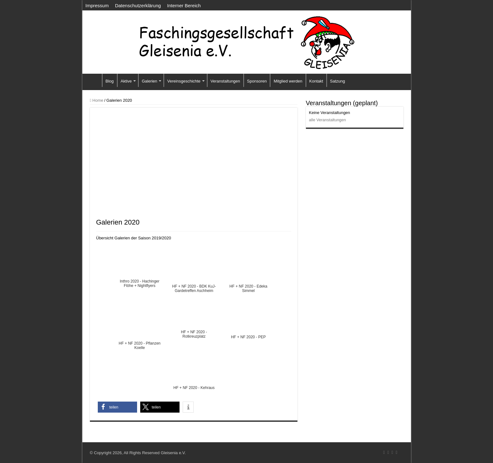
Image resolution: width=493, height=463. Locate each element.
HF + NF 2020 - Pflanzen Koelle (139, 344)
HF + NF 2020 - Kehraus (193, 388)
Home (96, 100)
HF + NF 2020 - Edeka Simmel (248, 287)
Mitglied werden (288, 81)
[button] (117, 407)
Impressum (97, 5)
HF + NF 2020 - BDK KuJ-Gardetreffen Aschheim (194, 287)
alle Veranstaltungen (327, 119)
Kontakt (316, 81)
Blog (110, 81)
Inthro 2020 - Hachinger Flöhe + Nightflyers (139, 282)
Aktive (126, 81)
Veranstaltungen (225, 81)
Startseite (94, 80)
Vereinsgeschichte (184, 81)
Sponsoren (257, 81)
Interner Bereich (184, 5)
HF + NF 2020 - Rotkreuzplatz (194, 332)
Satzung (337, 81)
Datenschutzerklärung (138, 5)
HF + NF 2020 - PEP (248, 337)
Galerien (149, 81)
